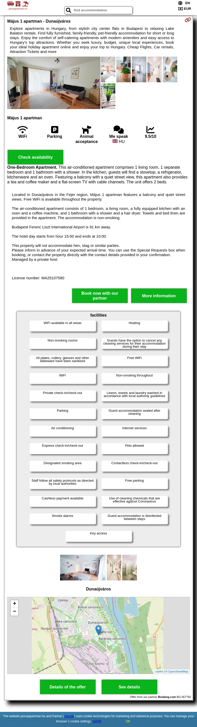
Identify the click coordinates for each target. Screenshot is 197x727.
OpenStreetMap (178, 671)
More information (159, 296)
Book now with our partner (99, 295)
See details (129, 687)
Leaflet (159, 671)
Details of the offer (68, 687)
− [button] (14, 612)
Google (69, 716)
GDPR (97, 721)
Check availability (35, 157)
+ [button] (14, 604)
